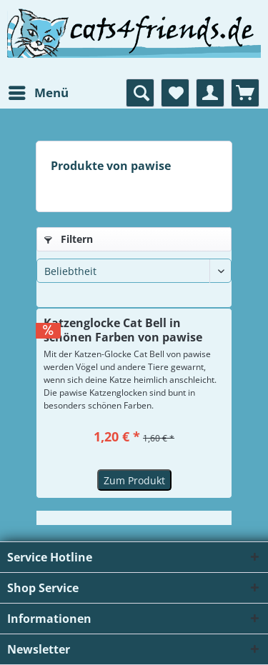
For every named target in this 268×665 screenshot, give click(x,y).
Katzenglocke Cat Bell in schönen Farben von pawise (123, 330)
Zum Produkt (134, 480)
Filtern (68, 239)
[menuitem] (38, 93)
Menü (39, 91)
